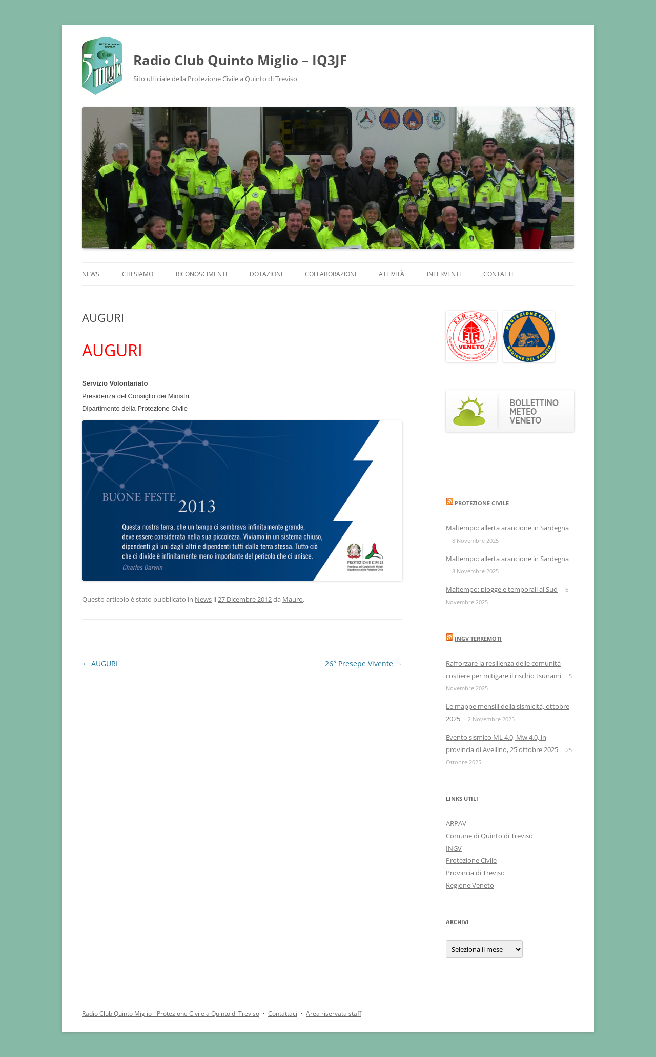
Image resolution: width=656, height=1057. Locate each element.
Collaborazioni (330, 274)
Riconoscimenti (201, 274)
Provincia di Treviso (475, 872)
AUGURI (100, 663)
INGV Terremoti (478, 638)
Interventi (444, 274)
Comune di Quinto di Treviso (489, 835)
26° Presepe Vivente (363, 663)
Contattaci (282, 1013)
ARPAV (456, 823)
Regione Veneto (470, 885)
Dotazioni (266, 274)
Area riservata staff (333, 1013)
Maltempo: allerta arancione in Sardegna (507, 527)
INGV (454, 848)
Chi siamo (137, 274)
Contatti (498, 274)
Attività (391, 274)
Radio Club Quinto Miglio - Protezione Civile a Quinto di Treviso (170, 1013)
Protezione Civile (482, 503)
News (90, 274)
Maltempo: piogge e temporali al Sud (502, 589)
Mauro (292, 599)
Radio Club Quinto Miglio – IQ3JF (240, 60)
